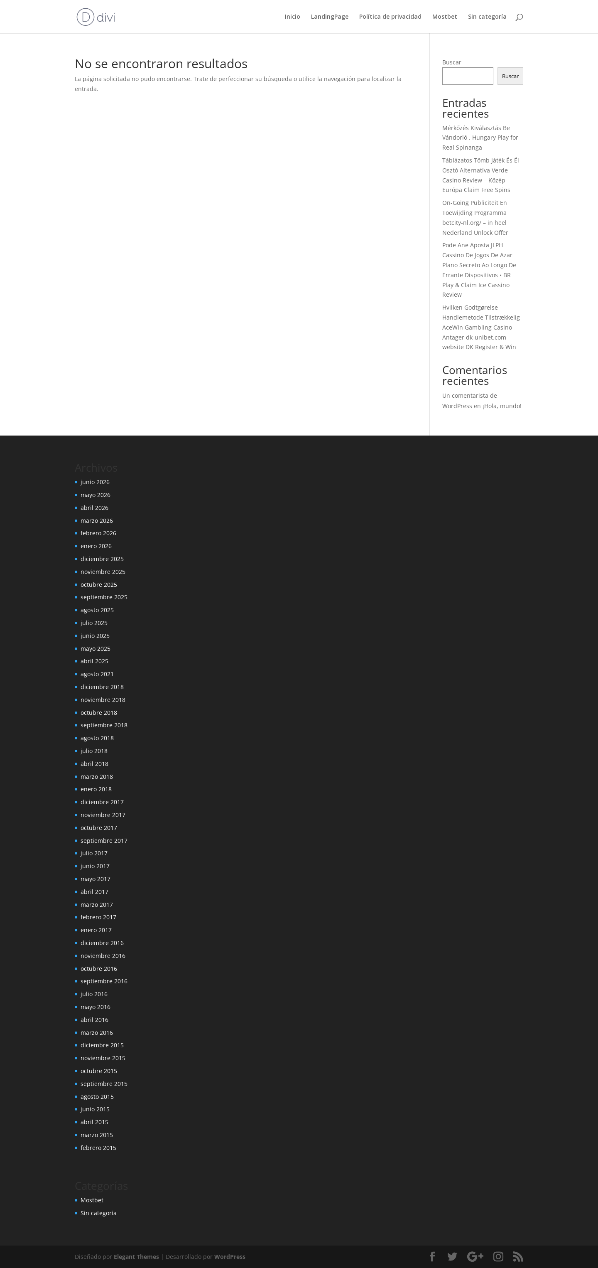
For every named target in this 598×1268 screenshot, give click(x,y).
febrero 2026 (98, 533)
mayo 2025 (95, 648)
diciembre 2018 (102, 687)
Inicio (292, 17)
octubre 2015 (99, 1071)
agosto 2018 (97, 738)
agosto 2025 (97, 610)
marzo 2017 (97, 905)
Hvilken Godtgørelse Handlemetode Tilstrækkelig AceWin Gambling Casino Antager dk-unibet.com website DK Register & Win (481, 327)
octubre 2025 (99, 584)
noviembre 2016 (103, 956)
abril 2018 (94, 764)
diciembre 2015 (102, 1045)
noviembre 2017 (103, 815)
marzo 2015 (97, 1135)
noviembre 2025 (103, 572)
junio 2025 (95, 636)
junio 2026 (95, 482)
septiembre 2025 (104, 597)
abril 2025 (94, 661)
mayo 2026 (95, 495)
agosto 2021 (97, 674)
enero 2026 (96, 546)
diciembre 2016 (102, 943)
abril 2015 (94, 1122)
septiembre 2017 (104, 841)
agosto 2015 (97, 1097)
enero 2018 (96, 789)
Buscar (451, 62)
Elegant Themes (136, 1257)
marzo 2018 (97, 776)
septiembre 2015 (104, 1084)
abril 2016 (94, 1020)
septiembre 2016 (104, 981)
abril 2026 (94, 508)
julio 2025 (94, 623)
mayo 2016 (95, 1007)
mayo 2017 (95, 879)
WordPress (229, 1257)
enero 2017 (96, 930)
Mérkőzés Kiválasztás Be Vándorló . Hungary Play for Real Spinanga (480, 138)
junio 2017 (95, 866)
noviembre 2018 (103, 700)
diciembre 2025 (102, 559)
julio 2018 (94, 751)
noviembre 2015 (103, 1058)
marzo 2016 (97, 1033)
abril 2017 (94, 892)
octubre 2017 (99, 828)
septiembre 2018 (104, 725)
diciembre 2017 (102, 802)
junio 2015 (95, 1109)
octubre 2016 (99, 969)
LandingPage (329, 17)
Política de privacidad (390, 17)
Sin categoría (487, 17)
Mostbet (444, 17)
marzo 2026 (97, 520)
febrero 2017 (98, 917)
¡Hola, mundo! (502, 406)
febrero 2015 (98, 1148)
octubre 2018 (99, 712)
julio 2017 (94, 853)
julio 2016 (94, 994)
